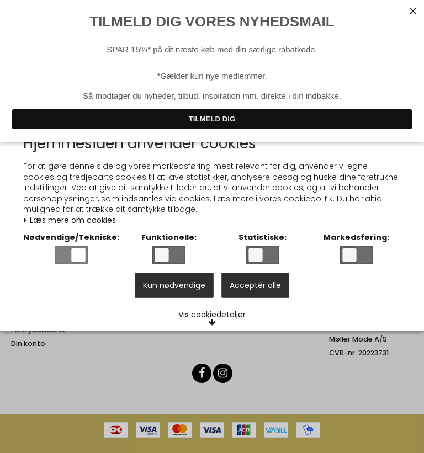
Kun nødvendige (174, 290)
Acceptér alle (255, 290)
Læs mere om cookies (72, 218)
